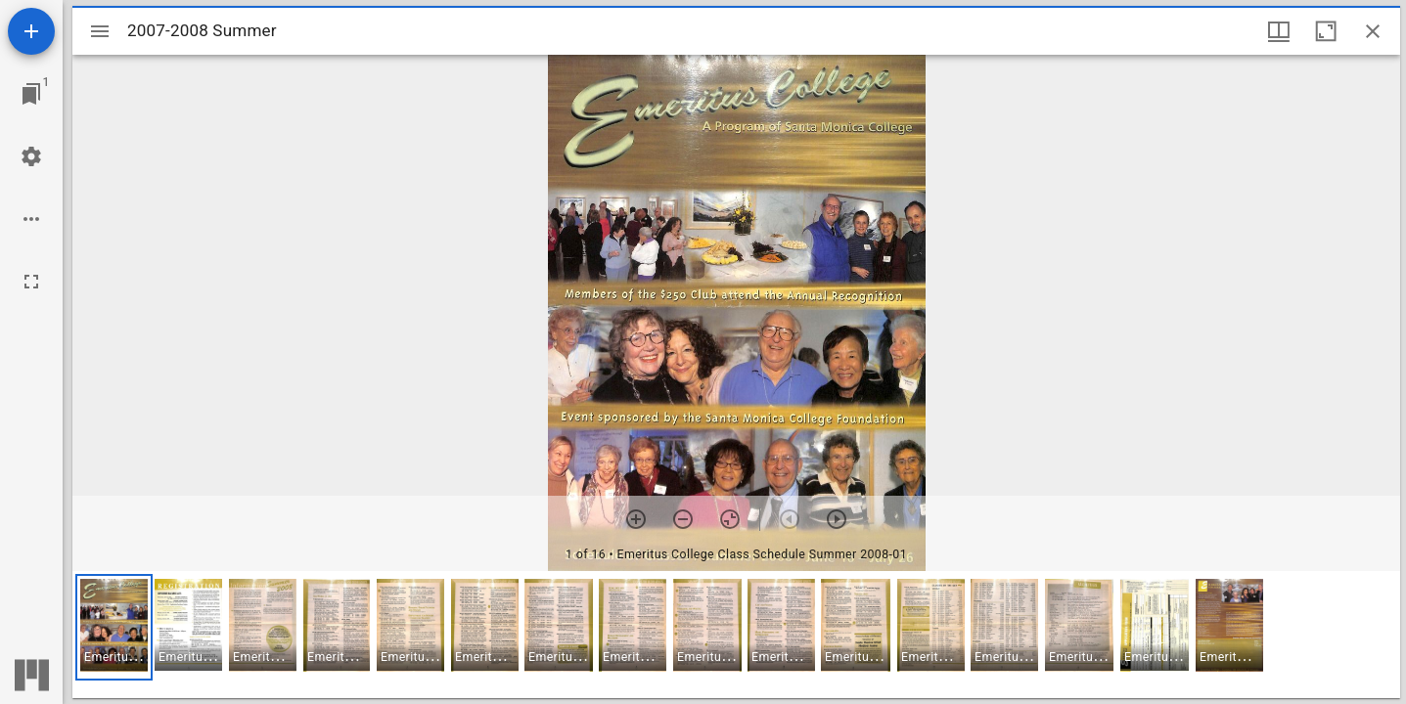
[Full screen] (31, 281)
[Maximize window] (1325, 31)
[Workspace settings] (31, 156)
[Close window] (1372, 31)
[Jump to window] (31, 93)
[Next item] (836, 519)
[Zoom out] (682, 519)
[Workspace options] (31, 219)
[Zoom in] (635, 519)
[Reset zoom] (729, 519)
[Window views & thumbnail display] (1278, 31)
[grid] (736, 634)
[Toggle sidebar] (99, 31)
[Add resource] (31, 31)
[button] (114, 627)
